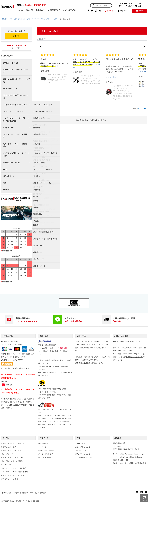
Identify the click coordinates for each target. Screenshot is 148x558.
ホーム (20, 10)
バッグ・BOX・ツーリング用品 (13, 458)
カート (139, 11)
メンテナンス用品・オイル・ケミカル (15, 154)
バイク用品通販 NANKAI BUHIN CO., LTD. (25, 501)
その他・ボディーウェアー (49, 19)
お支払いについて (82, 450)
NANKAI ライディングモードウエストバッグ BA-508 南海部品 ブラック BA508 (57, 78)
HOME (4, 19)
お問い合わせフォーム (134, 357)
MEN (4, 183)
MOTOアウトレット (10, 176)
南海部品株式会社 (119, 443)
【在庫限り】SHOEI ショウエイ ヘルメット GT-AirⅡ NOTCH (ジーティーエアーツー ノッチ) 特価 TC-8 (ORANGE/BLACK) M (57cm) (123, 92)
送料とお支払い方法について (20, 405)
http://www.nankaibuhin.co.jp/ (132, 454)
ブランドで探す (16, 46)
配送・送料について (82, 447)
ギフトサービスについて (84, 458)
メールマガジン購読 (45, 454)
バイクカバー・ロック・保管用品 (15, 135)
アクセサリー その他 (11, 163)
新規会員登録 (43, 443)
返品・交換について (82, 454)
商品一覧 (29, 10)
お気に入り (40, 10)
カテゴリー (7, 438)
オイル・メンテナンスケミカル (12, 475)
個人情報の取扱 (40, 493)
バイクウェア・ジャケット (13, 111)
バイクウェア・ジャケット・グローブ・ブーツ (23, 19)
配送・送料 (44, 336)
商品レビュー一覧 (45, 458)
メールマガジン (70, 10)
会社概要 (117, 438)
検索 (94, 5)
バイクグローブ (7, 454)
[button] (40, 46)
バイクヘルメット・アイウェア (15, 105)
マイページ (122, 11)
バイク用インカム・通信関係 (12, 461)
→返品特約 (86, 363)
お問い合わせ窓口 (121, 336)
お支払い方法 (8, 336)
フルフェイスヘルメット (10, 447)
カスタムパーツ (9, 128)
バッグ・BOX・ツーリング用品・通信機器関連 (14, 119)
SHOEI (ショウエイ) (10, 88)
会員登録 (108, 11)
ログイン (16, 36)
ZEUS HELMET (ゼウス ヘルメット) (15, 96)
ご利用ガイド (53, 10)
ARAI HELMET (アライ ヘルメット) (15, 71)
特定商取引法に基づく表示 (23, 493)
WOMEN (6, 190)
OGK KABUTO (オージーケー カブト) (16, 80)
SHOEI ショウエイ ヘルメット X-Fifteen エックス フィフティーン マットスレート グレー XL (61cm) (91, 80)
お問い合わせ (7, 493)
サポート (80, 438)
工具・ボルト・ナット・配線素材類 (15, 145)
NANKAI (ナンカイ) (10, 63)
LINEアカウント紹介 (46, 450)
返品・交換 (81, 336)
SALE (5, 169)
